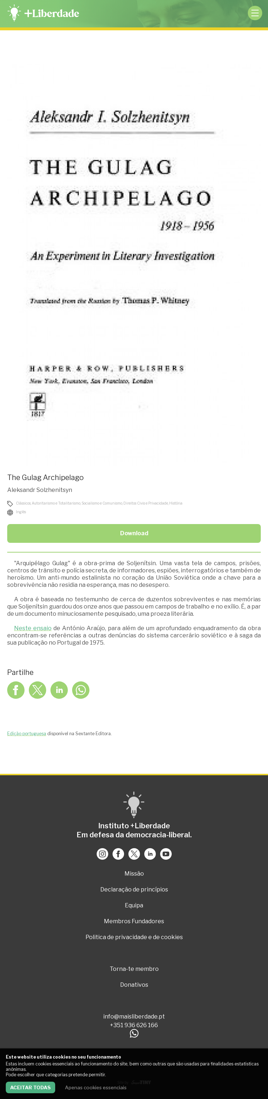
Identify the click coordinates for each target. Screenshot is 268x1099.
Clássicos (23, 503)
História (176, 503)
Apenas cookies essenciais (96, 1087)
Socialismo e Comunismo (102, 503)
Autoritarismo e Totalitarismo (56, 503)
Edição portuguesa (26, 733)
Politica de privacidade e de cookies (134, 937)
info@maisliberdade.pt (134, 1016)
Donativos (134, 984)
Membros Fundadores (134, 921)
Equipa (134, 905)
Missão (134, 873)
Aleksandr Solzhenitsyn (39, 490)
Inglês (21, 512)
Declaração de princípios (134, 889)
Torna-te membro (134, 968)
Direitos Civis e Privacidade (145, 503)
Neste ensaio (33, 628)
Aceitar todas (30, 1087)
